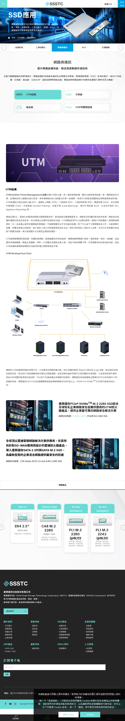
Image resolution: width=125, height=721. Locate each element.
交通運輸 (106, 47)
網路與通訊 (31, 38)
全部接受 (90, 714)
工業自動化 (41, 47)
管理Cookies (68, 714)
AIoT (84, 47)
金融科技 (19, 47)
